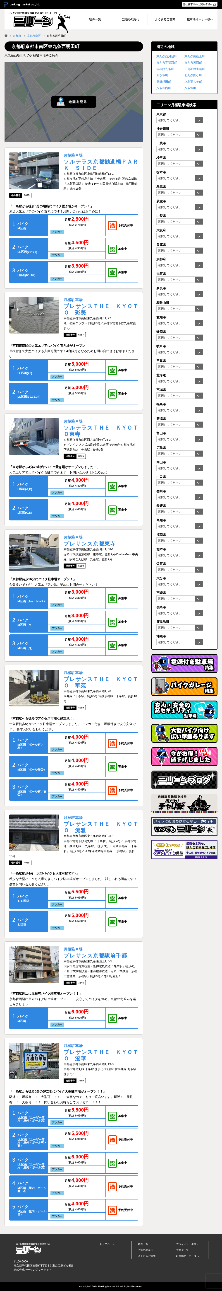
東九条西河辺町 (166, 56)
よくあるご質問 (146, 1256)
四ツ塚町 (162, 75)
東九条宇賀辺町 (166, 62)
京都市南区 (34, 35)
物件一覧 (143, 1244)
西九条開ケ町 (193, 75)
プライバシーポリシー (188, 1244)
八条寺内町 (163, 88)
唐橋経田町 (163, 81)
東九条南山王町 (194, 56)
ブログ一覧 (182, 1250)
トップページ (107, 1244)
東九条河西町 (193, 62)
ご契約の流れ (145, 1250)
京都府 (17, 35)
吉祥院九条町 (165, 69)
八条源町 (190, 88)
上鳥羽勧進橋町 (194, 69)
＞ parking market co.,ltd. (22, 5)
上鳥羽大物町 (193, 81)
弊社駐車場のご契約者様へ (198, 4)
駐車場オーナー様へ (187, 1256)
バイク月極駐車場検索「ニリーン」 (33, 1248)
